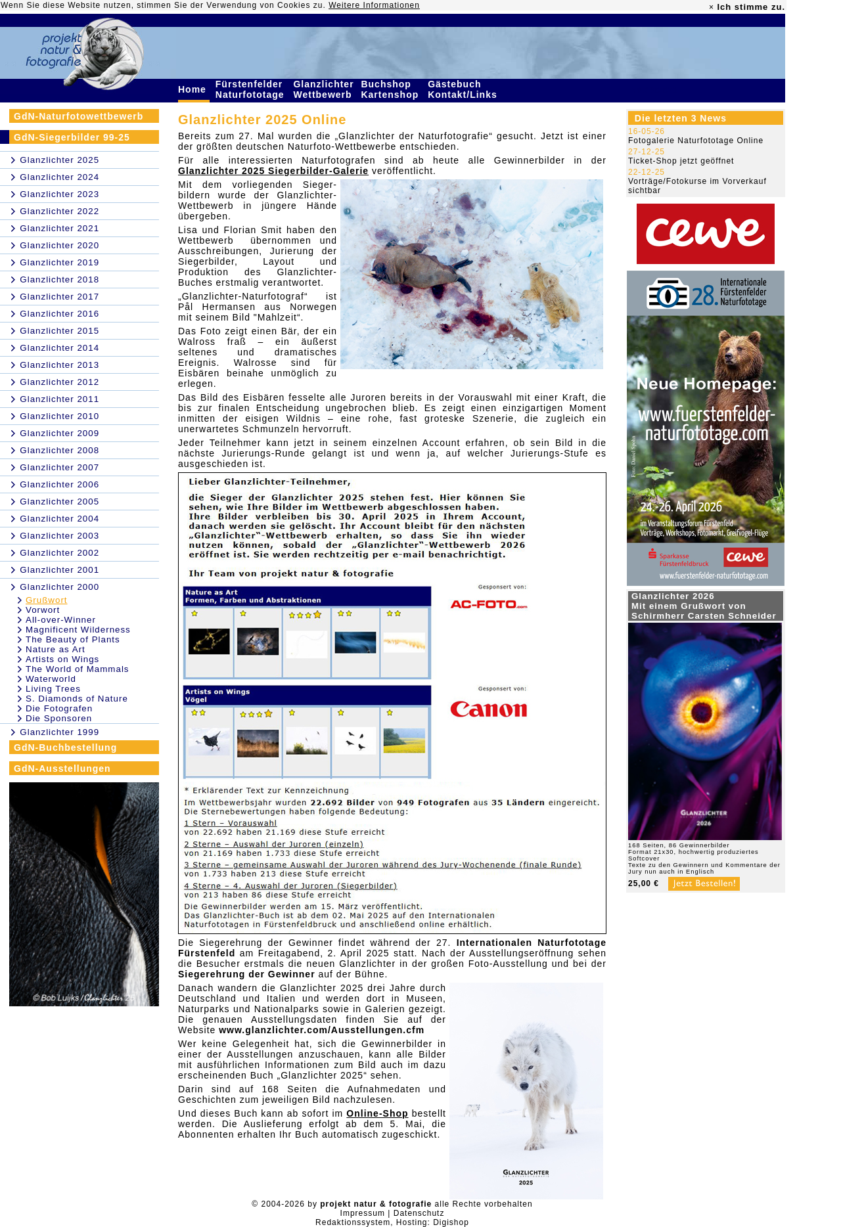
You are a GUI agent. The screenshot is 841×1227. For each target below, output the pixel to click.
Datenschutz (419, 1213)
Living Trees (53, 689)
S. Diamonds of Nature (77, 698)
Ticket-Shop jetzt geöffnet (681, 161)
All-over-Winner (61, 620)
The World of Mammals (77, 669)
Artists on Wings (62, 659)
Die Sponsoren (59, 718)
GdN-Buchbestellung (65, 747)
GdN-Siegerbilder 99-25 (72, 137)
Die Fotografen (59, 708)
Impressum (362, 1213)
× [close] (711, 7)
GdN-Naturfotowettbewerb (78, 116)
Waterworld (51, 679)
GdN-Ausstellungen (62, 768)
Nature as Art (55, 649)
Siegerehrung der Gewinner (246, 974)
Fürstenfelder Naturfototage (252, 89)
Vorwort (43, 610)
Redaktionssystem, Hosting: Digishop (392, 1222)
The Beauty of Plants (73, 639)
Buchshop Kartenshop (391, 89)
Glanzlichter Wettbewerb (324, 89)
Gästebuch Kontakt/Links (464, 89)
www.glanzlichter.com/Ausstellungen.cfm (321, 1030)
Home (194, 89)
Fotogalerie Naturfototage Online (695, 140)
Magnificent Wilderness (78, 630)
